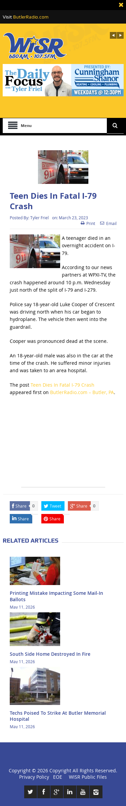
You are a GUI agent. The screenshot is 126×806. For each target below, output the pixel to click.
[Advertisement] (63, 445)
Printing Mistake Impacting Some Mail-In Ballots (56, 596)
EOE (56, 777)
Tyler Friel (39, 217)
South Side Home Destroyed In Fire (50, 654)
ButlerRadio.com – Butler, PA (82, 392)
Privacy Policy (34, 777)
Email (108, 223)
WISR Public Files (88, 777)
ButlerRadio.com (30, 17)
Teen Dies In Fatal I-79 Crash (62, 385)
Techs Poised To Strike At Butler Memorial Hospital (58, 716)
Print (88, 223)
